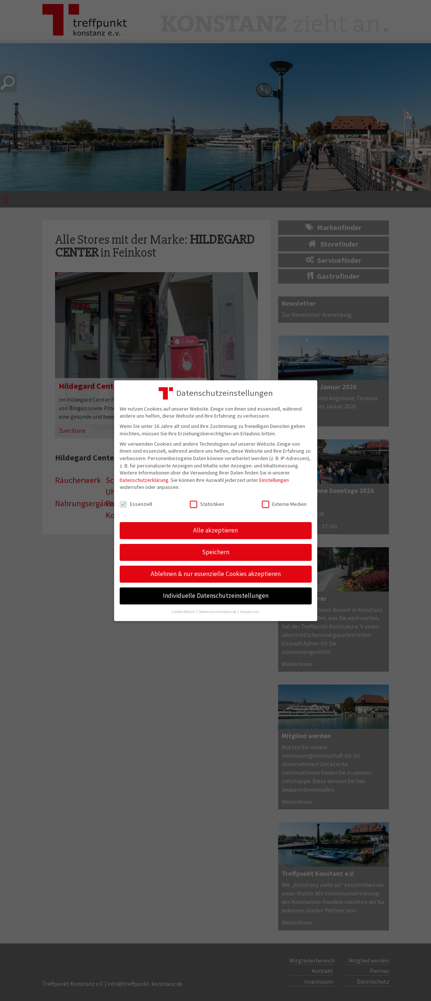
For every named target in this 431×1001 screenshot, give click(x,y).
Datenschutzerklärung (144, 480)
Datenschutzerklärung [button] (218, 611)
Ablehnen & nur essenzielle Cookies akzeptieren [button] (216, 574)
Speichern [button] (215, 552)
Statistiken (207, 504)
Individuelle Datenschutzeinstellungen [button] (215, 596)
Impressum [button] (249, 611)
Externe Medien (284, 504)
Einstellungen (274, 480)
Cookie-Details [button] (184, 611)
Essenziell (136, 504)
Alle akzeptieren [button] (215, 530)
